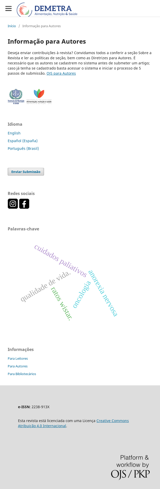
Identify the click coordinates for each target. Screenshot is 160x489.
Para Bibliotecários (22, 373)
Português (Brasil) (23, 148)
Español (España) (23, 140)
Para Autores (18, 366)
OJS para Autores (61, 73)
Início (12, 26)
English (14, 133)
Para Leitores (18, 358)
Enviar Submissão (25, 171)
